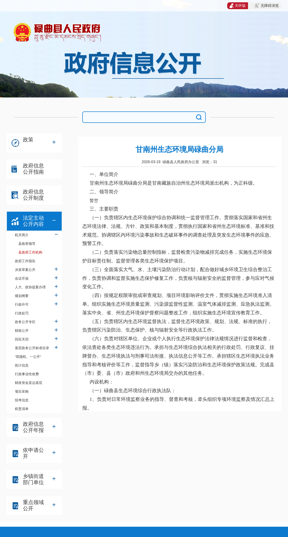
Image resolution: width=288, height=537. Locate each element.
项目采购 (22, 391)
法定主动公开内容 (33, 221)
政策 (28, 140)
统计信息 (22, 365)
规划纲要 (22, 296)
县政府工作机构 (30, 252)
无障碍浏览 (267, 5)
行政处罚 (22, 313)
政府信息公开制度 (33, 195)
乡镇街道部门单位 (33, 479)
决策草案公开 (25, 270)
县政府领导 (26, 244)
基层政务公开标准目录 (32, 348)
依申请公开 (33, 453)
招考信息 (22, 400)
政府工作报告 (25, 261)
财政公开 (22, 330)
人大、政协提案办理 (30, 287)
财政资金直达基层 (28, 383)
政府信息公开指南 (33, 169)
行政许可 (22, 304)
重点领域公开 (33, 505)
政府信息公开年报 (33, 427)
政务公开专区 (25, 322)
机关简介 (22, 235)
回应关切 (22, 339)
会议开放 (22, 278)
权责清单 (22, 409)
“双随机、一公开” (28, 357)
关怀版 (237, 5)
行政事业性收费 (27, 374)
